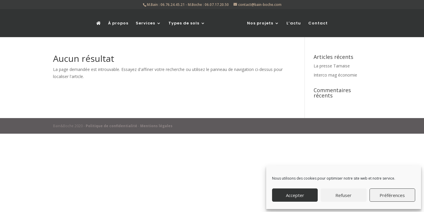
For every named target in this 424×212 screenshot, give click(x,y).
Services (145, 23)
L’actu (293, 23)
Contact (318, 23)
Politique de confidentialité (111, 125)
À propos (118, 23)
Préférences (392, 195)
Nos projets (260, 23)
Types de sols (183, 23)
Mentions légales (156, 125)
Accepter (295, 195)
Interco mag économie (335, 75)
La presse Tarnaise (332, 66)
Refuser (343, 195)
